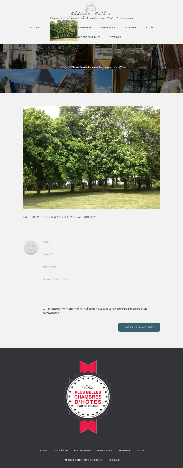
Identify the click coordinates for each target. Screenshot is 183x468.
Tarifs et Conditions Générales (81, 37)
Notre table (107, 27)
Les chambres (81, 27)
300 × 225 (49, 217)
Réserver (115, 37)
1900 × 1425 (89, 217)
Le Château (55, 27)
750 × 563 (62, 217)
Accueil (34, 27)
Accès (149, 27)
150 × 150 (36, 217)
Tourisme (130, 27)
